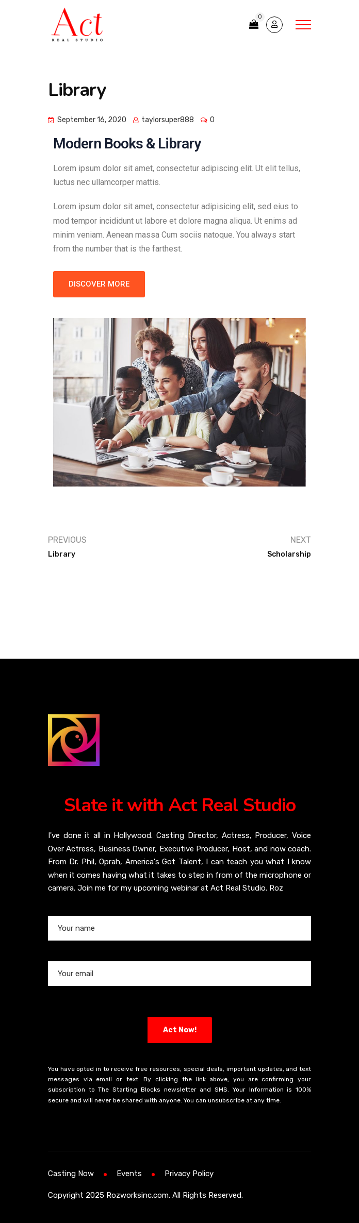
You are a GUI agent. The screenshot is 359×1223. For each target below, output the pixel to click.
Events (129, 1173)
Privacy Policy (189, 1173)
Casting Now (71, 1173)
